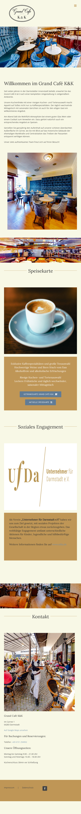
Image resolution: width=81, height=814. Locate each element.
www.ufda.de (59, 544)
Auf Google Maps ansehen (16, 730)
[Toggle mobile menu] (75, 5)
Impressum (9, 787)
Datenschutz (27, 787)
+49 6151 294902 (19, 742)
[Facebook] (45, 788)
